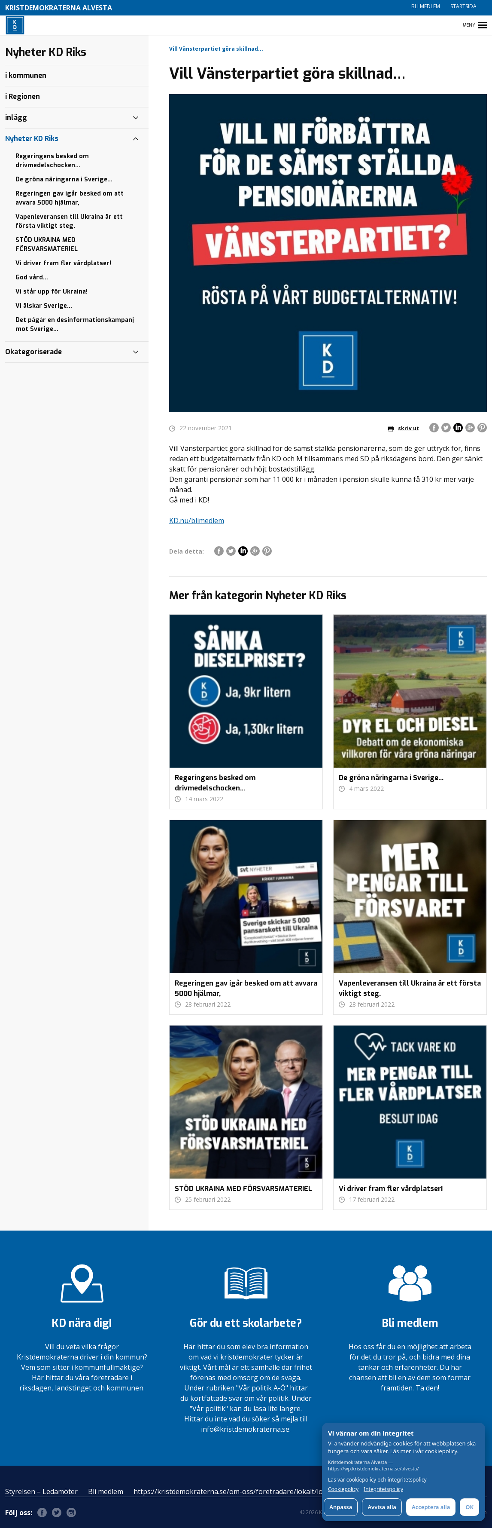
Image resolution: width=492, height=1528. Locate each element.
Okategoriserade (33, 351)
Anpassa (340, 1507)
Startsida (463, 6)
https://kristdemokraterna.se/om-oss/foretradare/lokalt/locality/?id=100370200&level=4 (275, 1491)
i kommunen (25, 75)
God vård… (31, 277)
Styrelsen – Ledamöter (41, 1491)
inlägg (16, 117)
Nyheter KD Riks (31, 138)
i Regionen (22, 96)
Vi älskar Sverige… (43, 306)
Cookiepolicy (343, 1489)
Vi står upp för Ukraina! (51, 292)
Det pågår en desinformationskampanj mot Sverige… (74, 324)
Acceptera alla (431, 1507)
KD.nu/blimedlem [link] (196, 520)
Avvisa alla (381, 1507)
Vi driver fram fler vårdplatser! (63, 263)
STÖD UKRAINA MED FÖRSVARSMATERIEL (46, 244)
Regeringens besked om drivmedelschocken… (52, 160)
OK (469, 1507)
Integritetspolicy (383, 1489)
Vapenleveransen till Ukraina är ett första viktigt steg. (69, 221)
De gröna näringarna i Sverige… (63, 179)
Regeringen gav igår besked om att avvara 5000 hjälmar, (69, 198)
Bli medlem (425, 6)
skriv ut (403, 428)
